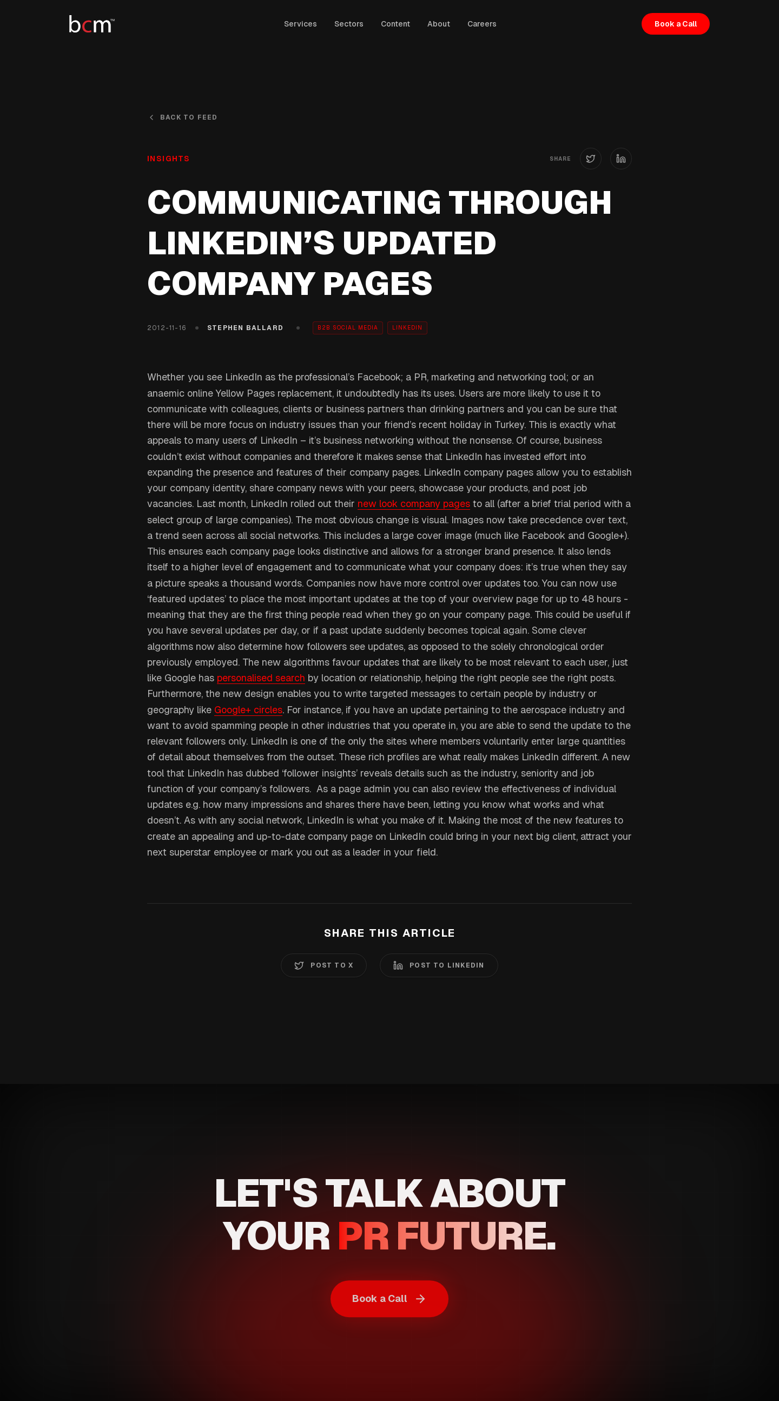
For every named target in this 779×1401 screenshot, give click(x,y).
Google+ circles (248, 709)
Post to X (323, 965)
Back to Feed (182, 117)
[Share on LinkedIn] (621, 158)
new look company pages (414, 503)
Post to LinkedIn (438, 965)
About (438, 24)
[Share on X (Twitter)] (591, 158)
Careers (482, 24)
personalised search (261, 678)
